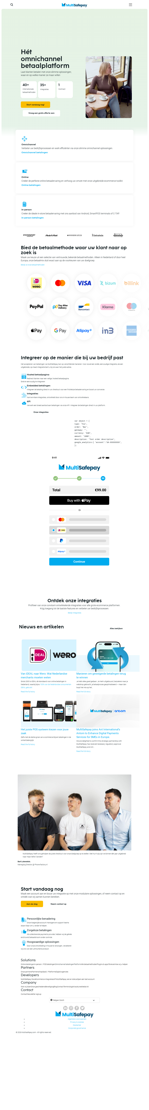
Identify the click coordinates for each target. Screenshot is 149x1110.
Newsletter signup (34, 994)
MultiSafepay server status (66, 979)
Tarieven (111, 964)
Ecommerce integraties (44, 979)
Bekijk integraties (74, 613)
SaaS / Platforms (49, 972)
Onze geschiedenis (38, 987)
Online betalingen (31, 185)
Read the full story (28, 692)
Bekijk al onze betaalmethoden (33, 265)
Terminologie (68, 987)
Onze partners (26, 972)
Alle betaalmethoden (89, 964)
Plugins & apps (102, 964)
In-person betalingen (32, 218)
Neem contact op (58, 904)
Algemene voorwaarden (77, 1019)
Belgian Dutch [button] (58, 1000)
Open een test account (86, 979)
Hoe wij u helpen (121, 964)
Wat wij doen (26, 987)
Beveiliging (49, 987)
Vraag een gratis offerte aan (41, 113)
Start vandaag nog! (35, 105)
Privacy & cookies (77, 1022)
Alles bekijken (116, 629)
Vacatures (77, 987)
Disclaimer (77, 1025)
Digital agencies (62, 972)
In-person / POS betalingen (44, 964)
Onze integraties (40, 412)
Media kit (85, 987)
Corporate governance (77, 1028)
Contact (60, 987)
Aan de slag (32, 904)
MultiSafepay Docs (28, 979)
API (54, 979)
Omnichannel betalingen (34, 153)
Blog (55, 987)
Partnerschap (37, 972)
